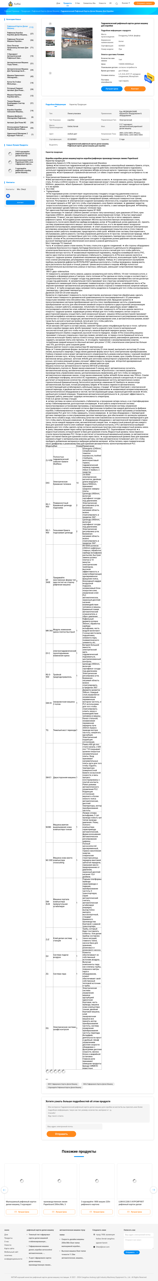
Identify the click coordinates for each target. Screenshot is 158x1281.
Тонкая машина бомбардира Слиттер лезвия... (20, 103)
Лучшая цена (112, 89)
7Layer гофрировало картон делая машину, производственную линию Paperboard (40, 1262)
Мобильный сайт (11, 1252)
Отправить (61, 1133)
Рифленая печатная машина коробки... (20, 40)
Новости (7, 1245)
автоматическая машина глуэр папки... (20, 64)
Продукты (8, 1238)
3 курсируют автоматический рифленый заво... (20, 56)
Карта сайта (9, 1248)
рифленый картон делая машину (40, 1230)
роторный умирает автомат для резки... (20, 89)
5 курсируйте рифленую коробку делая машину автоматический (23, 170)
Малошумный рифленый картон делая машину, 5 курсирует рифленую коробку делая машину (22, 1204)
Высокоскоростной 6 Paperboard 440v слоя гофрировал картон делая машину (24, 162)
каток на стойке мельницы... (20, 83)
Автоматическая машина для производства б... (20, 70)
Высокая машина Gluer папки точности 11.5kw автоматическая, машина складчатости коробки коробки (74, 1255)
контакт (20, 202)
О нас (6, 1242)
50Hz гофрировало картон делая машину (98, 1084)
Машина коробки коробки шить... (20, 96)
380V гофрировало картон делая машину (62, 1084)
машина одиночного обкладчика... (20, 76)
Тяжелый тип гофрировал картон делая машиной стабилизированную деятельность (39, 1238)
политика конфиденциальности (13, 1257)
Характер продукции (77, 104)
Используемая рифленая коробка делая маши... (20, 128)
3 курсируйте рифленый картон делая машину (64, 1087)
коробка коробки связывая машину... (20, 111)
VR (110, 3)
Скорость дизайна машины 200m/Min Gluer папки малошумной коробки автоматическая (73, 1243)
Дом (6, 1235)
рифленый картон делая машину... (20, 27)
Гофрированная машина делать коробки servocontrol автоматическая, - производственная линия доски (40, 1250)
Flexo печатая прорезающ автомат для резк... (20, 48)
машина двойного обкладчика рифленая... (20, 117)
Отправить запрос (144, 3)
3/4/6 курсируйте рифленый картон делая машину (22, 154)
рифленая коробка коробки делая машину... (20, 34)
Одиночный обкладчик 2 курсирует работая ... (20, 134)
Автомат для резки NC (20, 122)
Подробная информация (56, 104)
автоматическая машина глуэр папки (72, 1232)
